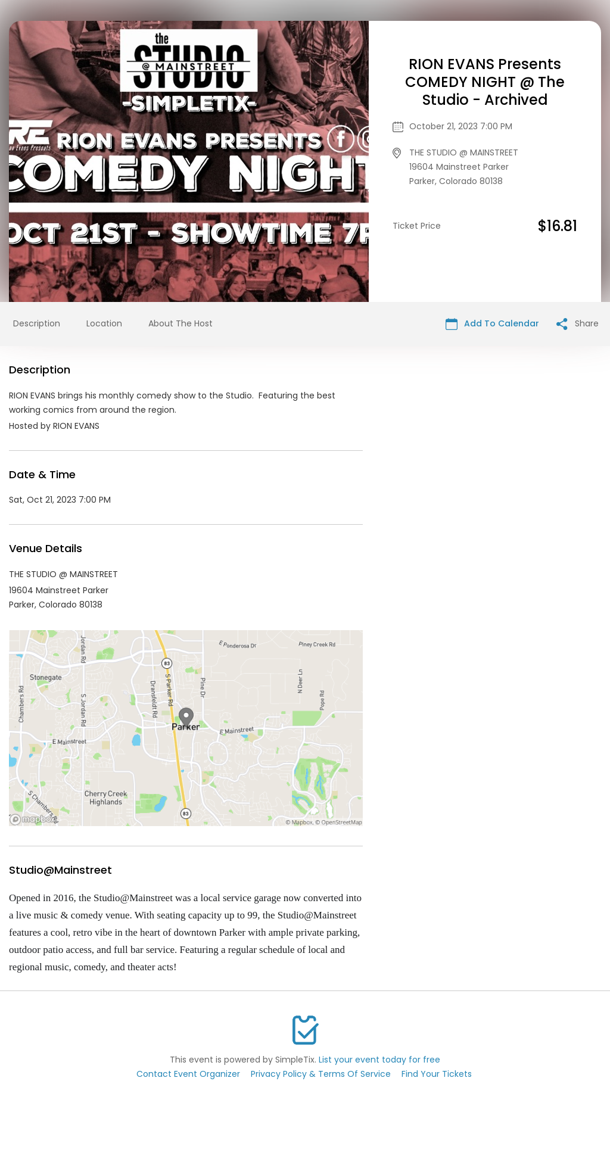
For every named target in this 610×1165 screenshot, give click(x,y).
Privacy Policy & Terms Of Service (321, 1074)
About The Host (180, 323)
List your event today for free (379, 1060)
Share (577, 323)
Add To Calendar (492, 323)
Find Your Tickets (437, 1074)
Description (36, 323)
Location (104, 323)
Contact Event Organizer (188, 1074)
